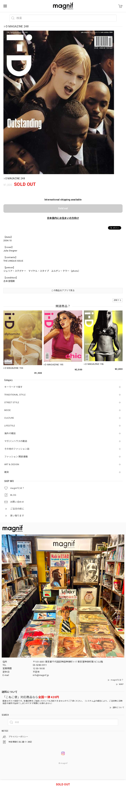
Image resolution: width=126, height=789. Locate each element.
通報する (117, 300)
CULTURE (9, 418)
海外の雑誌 (10, 433)
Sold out (63, 208)
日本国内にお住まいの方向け (63, 218)
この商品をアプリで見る (63, 290)
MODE (7, 410)
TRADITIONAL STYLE (15, 394)
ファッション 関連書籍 (16, 456)
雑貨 (6, 472)
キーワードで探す (13, 387)
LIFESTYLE (9, 425)
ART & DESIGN (11, 464)
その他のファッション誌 (16, 449)
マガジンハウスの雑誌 (15, 441)
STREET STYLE (11, 402)
